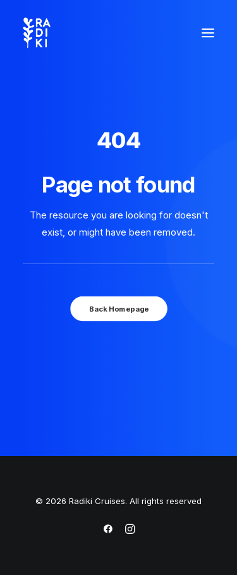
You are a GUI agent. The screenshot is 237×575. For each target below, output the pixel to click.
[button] (208, 33)
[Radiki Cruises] (37, 33)
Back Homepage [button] (118, 308)
